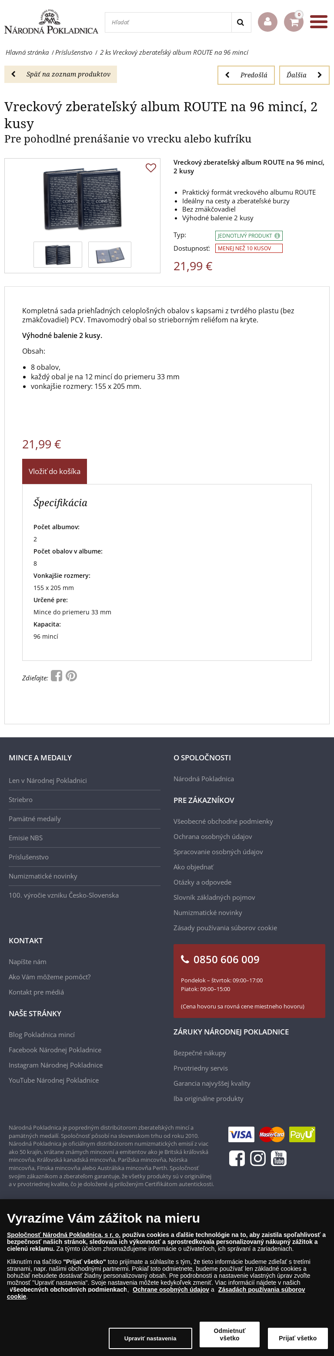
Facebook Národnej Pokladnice (55, 1049)
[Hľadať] (168, 22)
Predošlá (246, 74)
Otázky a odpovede (202, 882)
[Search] (241, 22)
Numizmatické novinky (43, 876)
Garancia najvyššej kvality (212, 1083)
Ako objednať (193, 866)
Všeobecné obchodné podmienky (223, 821)
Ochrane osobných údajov (171, 1289)
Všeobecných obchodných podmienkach (68, 1289)
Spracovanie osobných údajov (218, 851)
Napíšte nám (28, 961)
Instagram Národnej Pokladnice (56, 1065)
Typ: (180, 235)
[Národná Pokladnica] (51, 21)
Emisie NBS (26, 837)
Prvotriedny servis (201, 1068)
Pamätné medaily (35, 818)
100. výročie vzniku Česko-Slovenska (64, 895)
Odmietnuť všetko (230, 1334)
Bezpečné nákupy (200, 1052)
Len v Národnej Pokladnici (48, 780)
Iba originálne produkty (209, 1098)
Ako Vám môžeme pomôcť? (49, 976)
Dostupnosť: (192, 248)
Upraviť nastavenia (150, 1338)
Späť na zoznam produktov (60, 74)
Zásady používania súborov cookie (225, 927)
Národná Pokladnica (204, 778)
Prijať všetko (298, 1338)
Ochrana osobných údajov (213, 836)
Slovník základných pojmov (214, 897)
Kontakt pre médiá (36, 992)
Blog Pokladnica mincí (42, 1034)
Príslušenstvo (29, 856)
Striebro (21, 799)
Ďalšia (304, 74)
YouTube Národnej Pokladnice (54, 1080)
